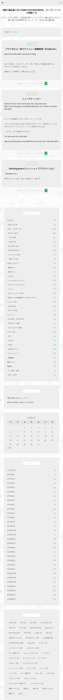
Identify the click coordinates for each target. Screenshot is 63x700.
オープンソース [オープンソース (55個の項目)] (16, 648)
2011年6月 (10, 505)
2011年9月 (11, 492)
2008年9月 (11, 586)
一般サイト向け (13, 259)
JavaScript (12, 306)
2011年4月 (11, 513)
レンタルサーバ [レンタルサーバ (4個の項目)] (36, 683)
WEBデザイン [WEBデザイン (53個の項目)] (32, 638)
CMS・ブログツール (14, 229)
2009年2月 (11, 565)
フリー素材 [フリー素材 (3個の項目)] (26, 673)
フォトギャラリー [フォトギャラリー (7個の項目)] (29, 663)
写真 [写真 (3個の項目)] (26, 689)
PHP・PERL (31, 94)
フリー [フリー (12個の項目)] (12, 673)
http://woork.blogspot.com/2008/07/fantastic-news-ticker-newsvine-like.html (31, 107)
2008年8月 (11, 591)
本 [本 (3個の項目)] (20, 694)
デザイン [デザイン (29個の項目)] (13, 663)
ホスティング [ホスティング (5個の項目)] (30, 678)
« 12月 (9, 448)
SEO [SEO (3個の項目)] (49, 633)
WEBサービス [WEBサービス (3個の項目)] (15, 638)
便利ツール (11, 362)
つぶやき (10, 276)
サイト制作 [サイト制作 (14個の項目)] (14, 653)
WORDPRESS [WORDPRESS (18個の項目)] (16, 643)
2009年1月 (11, 569)
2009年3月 (11, 560)
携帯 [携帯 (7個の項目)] (11, 694)
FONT (10, 345)
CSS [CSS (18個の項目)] (33, 623)
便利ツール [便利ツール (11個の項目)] (14, 689)
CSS (9, 336)
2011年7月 (11, 500)
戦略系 (9, 366)
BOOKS (10, 220)
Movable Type (13, 246)
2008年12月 (11, 573)
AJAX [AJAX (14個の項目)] (12, 623)
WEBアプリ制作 (14, 323)
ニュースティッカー (31, 99)
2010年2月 (11, 526)
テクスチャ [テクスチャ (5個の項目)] (14, 658)
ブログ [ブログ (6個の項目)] (50, 673)
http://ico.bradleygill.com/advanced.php (20, 54)
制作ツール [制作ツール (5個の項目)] (47, 689)
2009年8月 (11, 539)
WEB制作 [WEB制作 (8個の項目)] (48, 638)
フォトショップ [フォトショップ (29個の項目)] (16, 668)
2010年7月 (11, 522)
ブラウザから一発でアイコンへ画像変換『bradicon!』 (31, 49)
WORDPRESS (13, 250)
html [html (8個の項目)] (23, 628)
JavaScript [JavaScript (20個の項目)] (35, 628)
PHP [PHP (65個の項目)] (27, 633)
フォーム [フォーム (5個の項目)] (44, 668)
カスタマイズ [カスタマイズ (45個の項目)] (33, 648)
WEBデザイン (13, 349)
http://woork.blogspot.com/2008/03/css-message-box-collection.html (31, 141)
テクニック (11, 315)
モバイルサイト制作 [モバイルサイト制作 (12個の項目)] (17, 683)
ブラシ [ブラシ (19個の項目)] (38, 673)
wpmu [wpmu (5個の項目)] (30, 643)
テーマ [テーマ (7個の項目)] (42, 658)
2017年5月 (11, 475)
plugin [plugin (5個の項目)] (38, 633)
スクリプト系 (11, 302)
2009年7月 (11, 543)
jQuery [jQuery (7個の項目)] (49, 628)
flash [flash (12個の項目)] (12, 628)
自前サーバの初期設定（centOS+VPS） (22, 298)
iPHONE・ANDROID (16, 319)
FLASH (10, 341)
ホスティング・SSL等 (15, 293)
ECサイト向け (13, 233)
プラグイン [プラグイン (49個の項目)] (14, 678)
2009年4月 (11, 556)
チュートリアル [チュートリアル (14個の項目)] (31, 653)
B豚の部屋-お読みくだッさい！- (18, 398)
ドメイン (11, 289)
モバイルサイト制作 (15, 328)
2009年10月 (11, 535)
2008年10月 (11, 582)
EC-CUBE (12, 238)
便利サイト (31, 44)
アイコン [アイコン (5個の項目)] (43, 643)
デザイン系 (11, 332)
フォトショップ (31, 163)
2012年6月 (11, 487)
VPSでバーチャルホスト (16, 285)
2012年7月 (11, 483)
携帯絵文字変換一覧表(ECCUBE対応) (20, 402)
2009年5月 (11, 552)
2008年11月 (11, 578)
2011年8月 (11, 496)
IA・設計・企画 (13, 371)
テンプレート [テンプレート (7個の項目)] (29, 658)
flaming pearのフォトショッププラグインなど (31, 168)
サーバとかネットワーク (15, 280)
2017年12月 (11, 470)
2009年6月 (11, 548)
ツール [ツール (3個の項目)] (45, 653)
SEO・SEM (12, 375)
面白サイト (12, 272)
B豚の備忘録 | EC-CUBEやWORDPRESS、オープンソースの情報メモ (31, 11)
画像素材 (11, 358)
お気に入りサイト (13, 263)
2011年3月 (10, 518)
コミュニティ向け (14, 255)
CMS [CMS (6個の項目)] (23, 623)
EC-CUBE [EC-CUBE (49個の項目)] (45, 623)
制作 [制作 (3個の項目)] (35, 689)
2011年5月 (10, 509)
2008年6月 (11, 599)
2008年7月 (11, 595)
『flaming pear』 (11, 174)
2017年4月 (11, 479)
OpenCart (12, 242)
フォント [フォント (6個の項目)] (31, 668)
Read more (38, 83)
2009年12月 (11, 530)
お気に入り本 (12, 225)
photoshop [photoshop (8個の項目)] (14, 633)
